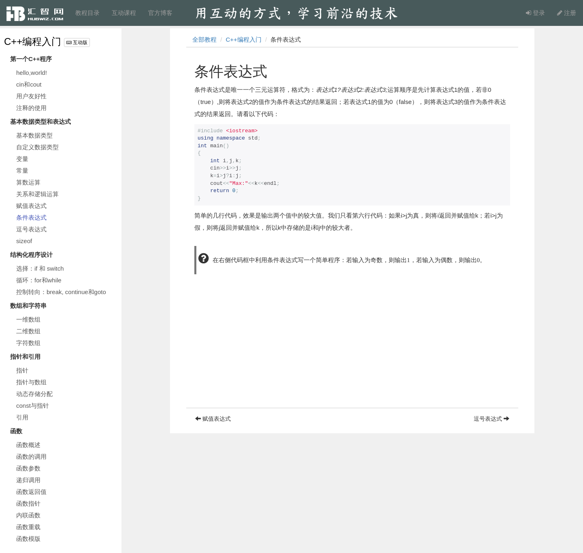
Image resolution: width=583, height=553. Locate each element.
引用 (22, 417)
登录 (535, 12)
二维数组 (28, 331)
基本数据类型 (34, 135)
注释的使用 (31, 107)
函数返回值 (31, 491)
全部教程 (204, 39)
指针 (22, 370)
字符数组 (28, 342)
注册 (566, 12)
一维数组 (28, 319)
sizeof (24, 240)
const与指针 (32, 405)
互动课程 (124, 12)
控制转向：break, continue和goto (61, 291)
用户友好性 (31, 96)
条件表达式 (31, 217)
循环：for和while (39, 280)
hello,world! (31, 72)
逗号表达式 (31, 229)
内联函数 (28, 515)
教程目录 (87, 12)
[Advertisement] (352, 351)
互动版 (76, 42)
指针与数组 (31, 382)
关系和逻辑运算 (37, 194)
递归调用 (28, 480)
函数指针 (28, 503)
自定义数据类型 (37, 147)
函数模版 (28, 538)
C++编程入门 (32, 41)
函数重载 (28, 526)
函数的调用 (31, 456)
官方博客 (160, 12)
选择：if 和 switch (40, 268)
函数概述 (28, 444)
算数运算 (28, 182)
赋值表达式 (31, 205)
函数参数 (28, 468)
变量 (22, 158)
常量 (22, 170)
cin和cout (29, 84)
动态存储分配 (34, 393)
